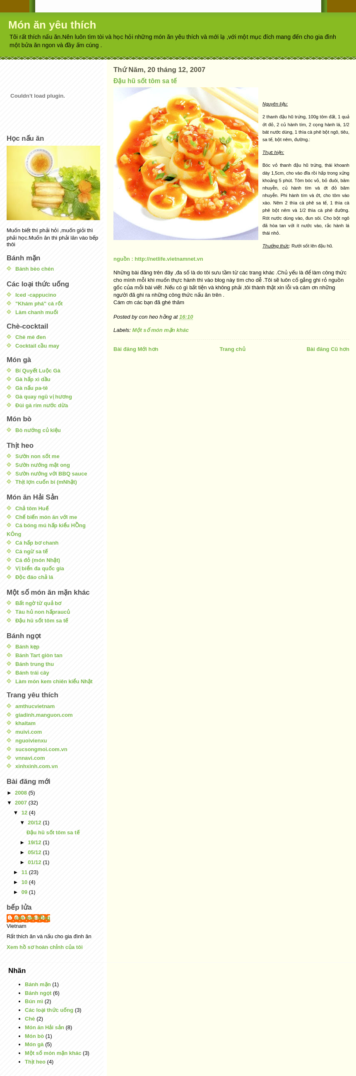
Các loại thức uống (49, 1010)
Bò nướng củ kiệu (38, 430)
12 (25, 812)
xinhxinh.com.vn (36, 766)
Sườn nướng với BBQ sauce (51, 474)
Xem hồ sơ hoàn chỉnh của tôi (45, 947)
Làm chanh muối (36, 312)
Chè (30, 1019)
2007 (22, 803)
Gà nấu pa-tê (31, 388)
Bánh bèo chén (34, 269)
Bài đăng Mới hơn (135, 349)
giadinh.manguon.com (44, 715)
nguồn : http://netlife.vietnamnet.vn (158, 259)
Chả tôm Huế (31, 508)
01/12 (35, 862)
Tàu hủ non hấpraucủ (42, 612)
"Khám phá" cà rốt (39, 303)
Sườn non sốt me (37, 456)
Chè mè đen (30, 337)
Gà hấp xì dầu (33, 379)
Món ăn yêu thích (52, 25)
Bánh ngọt (38, 993)
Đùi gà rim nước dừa (41, 405)
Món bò (34, 1036)
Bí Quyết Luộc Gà (37, 370)
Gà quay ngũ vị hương (43, 397)
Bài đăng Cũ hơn (328, 349)
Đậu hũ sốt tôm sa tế (145, 80)
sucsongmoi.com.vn (41, 749)
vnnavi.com (30, 758)
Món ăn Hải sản (44, 1027)
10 (25, 882)
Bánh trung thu (34, 664)
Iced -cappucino (35, 295)
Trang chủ (232, 349)
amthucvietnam (35, 706)
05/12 (35, 852)
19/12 (35, 842)
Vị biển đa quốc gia (39, 568)
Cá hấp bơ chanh (37, 543)
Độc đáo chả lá (34, 577)
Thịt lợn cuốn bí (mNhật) (46, 482)
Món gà (34, 1044)
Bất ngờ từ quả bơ (38, 603)
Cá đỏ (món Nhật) (37, 560)
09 (25, 892)
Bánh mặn (38, 984)
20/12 (35, 822)
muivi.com (28, 732)
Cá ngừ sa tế (31, 551)
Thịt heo (35, 1062)
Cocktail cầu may (37, 346)
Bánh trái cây (32, 673)
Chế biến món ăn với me (46, 517)
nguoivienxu (31, 740)
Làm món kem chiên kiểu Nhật (54, 681)
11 (25, 872)
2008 (22, 793)
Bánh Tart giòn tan (39, 655)
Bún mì (34, 1001)
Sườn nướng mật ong (42, 465)
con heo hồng (32, 918)
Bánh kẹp (27, 647)
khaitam (25, 723)
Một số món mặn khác (160, 330)
